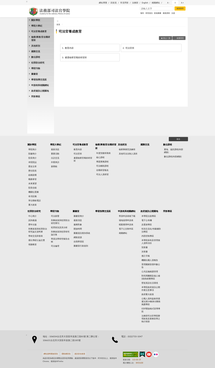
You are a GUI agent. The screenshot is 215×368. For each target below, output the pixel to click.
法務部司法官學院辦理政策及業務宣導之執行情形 (151, 318)
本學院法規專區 (149, 216)
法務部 (135, 2)
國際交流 (35, 51)
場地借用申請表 (126, 220)
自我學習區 (79, 241)
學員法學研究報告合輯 (60, 240)
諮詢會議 (32, 220)
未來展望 (32, 183)
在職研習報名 (102, 170)
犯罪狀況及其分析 (59, 227)
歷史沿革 (32, 166)
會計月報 (146, 256)
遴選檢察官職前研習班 (74, 57)
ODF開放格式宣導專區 (151, 310)
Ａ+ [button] (182, 2)
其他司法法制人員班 (128, 153)
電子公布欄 (147, 220)
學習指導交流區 (39, 79)
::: (26, 1)
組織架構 (32, 175)
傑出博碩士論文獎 (36, 240)
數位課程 (35, 57)
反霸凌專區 (147, 224)
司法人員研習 (102, 174)
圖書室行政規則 (81, 246)
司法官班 (128, 47)
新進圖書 (157, 13)
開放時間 (78, 228)
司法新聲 (55, 216)
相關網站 (156, 2)
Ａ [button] (175, 2)
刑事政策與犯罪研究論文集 (60, 233)
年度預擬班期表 (103, 153)
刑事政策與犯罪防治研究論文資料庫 (37, 230)
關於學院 (35, 20)
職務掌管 (32, 179)
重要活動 (55, 153)
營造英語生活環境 (150, 283)
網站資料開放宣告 (51, 354)
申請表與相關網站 (40, 85)
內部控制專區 (148, 236)
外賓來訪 (55, 162)
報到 (142, 13)
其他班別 (35, 45)
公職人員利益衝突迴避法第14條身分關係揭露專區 (151, 301)
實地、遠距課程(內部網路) (173, 150)
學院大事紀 (36, 25)
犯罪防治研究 (37, 62)
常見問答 (124, 2)
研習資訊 (149, 13)
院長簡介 (32, 158)
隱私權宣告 (66, 354)
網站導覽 (103, 2)
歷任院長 (32, 170)
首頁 (58, 24)
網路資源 (78, 237)
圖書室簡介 (79, 216)
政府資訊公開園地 (40, 90)
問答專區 (35, 96)
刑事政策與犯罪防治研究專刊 (60, 221)
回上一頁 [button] (166, 38)
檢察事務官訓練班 (127, 149)
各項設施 (32, 196)
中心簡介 (32, 216)
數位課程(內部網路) (173, 156)
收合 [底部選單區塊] (178, 139)
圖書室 (34, 74)
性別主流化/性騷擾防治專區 (151, 230)
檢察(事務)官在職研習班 (40, 38)
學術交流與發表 (35, 236)
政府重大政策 (148, 294)
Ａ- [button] (168, 2)
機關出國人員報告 (150, 260)
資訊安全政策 (79, 354)
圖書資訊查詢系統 (82, 233)
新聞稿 (54, 166)
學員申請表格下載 (127, 216)
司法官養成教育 (39, 31)
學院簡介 (32, 149)
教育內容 (68, 47)
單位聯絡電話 (34, 200)
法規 (173, 13)
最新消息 (55, 149)
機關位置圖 (33, 192)
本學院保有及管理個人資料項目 (151, 241)
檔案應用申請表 (126, 224)
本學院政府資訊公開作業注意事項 (151, 288)
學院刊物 (35, 68)
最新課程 (166, 13)
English (145, 2)
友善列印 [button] (180, 38)
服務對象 (78, 224)
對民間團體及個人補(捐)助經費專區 (151, 277)
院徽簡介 (32, 153)
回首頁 (114, 2)
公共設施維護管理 (150, 271)
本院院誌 (32, 162)
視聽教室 (32, 244)
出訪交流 (55, 158)
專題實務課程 (102, 161)
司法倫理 (55, 246)
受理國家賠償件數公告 (151, 265)
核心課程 (100, 157)
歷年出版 (32, 224)
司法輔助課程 (102, 166)
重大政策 (32, 204)
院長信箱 (32, 187)
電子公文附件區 (126, 228)
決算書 (145, 251)
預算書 (145, 247)
